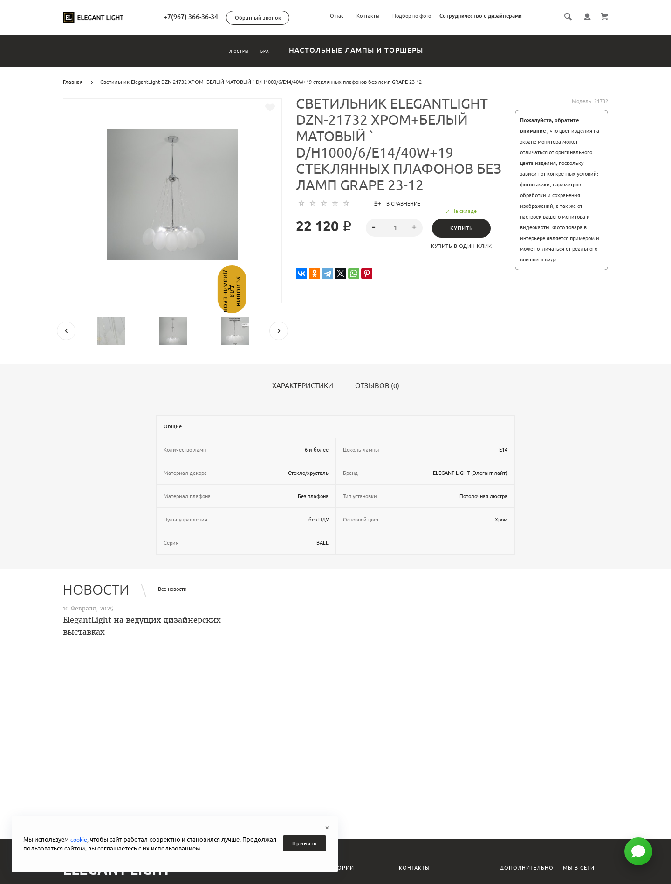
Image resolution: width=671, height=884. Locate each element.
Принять (304, 843)
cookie (79, 839)
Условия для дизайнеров (8, 315)
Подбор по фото (411, 16)
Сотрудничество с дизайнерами (480, 16)
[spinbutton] (394, 228)
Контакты (367, 16)
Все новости (172, 589)
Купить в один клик (464, 246)
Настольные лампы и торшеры (384, 50)
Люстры (227, 50)
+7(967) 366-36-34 (231, 17)
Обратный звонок (298, 18)
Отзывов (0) (377, 386)
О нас (336, 16)
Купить (464, 228)
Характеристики (302, 386)
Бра (281, 50)
